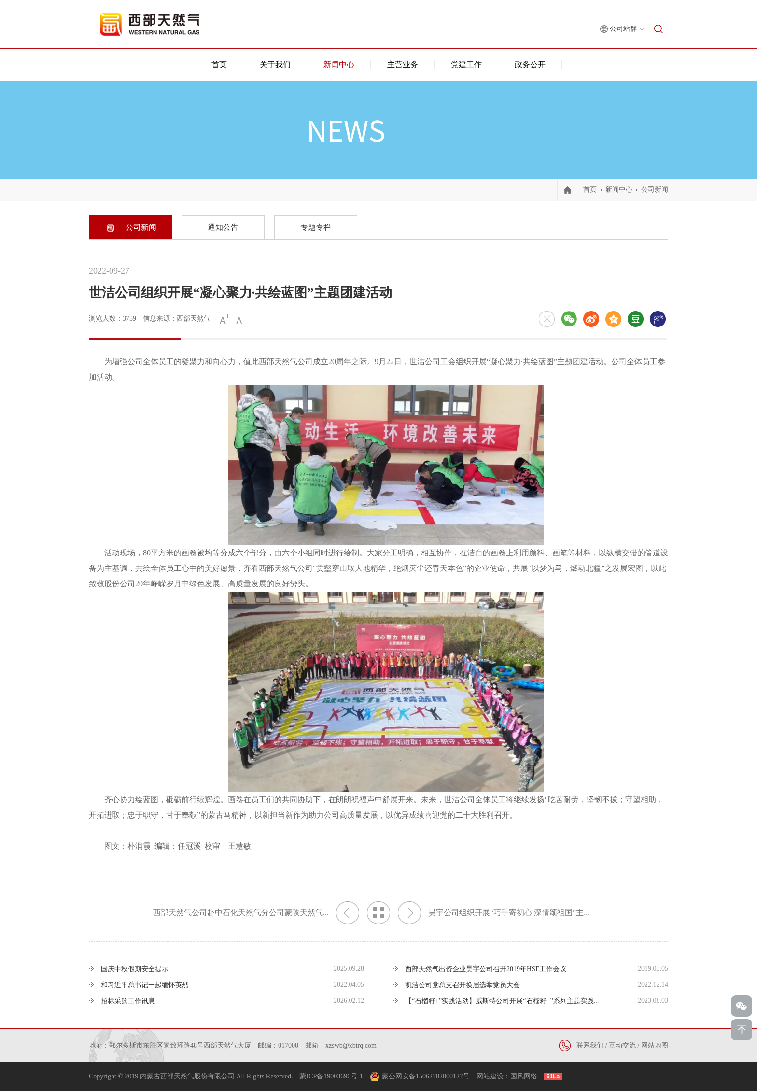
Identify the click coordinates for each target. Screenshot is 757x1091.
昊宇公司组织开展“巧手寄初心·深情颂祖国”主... (493, 912)
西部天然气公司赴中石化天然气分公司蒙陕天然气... (256, 912)
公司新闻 (654, 189)
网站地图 (654, 1045)
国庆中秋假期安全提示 (134, 969)
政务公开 (530, 64)
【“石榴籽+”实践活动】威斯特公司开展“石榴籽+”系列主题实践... (502, 1001)
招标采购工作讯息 (128, 1001)
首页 (219, 64)
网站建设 (490, 1076)
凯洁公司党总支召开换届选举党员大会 (462, 985)
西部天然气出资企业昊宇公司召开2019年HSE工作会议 (485, 969)
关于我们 (275, 64)
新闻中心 (338, 64)
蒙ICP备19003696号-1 (331, 1076)
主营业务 (402, 64)
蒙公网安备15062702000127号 (426, 1076)
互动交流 (622, 1045)
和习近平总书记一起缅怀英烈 (145, 985)
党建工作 (466, 64)
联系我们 (589, 1045)
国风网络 (523, 1076)
